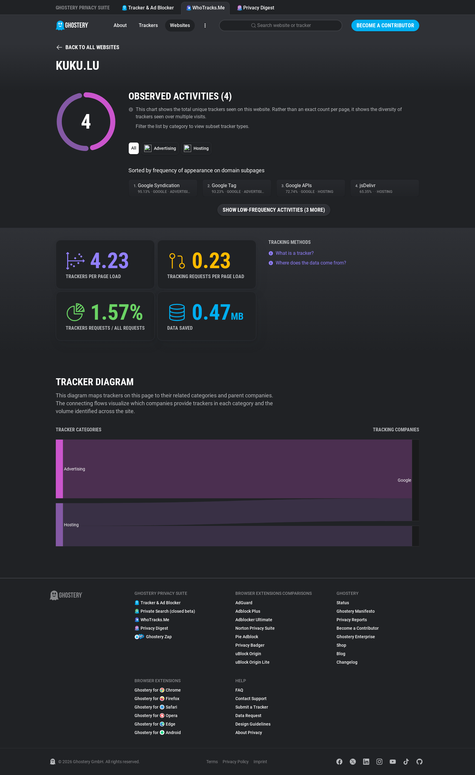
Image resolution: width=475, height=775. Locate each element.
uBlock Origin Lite (252, 662)
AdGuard (243, 602)
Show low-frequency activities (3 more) (274, 210)
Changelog (347, 662)
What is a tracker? (291, 253)
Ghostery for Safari (156, 707)
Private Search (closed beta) (165, 611)
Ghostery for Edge (155, 724)
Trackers (148, 25)
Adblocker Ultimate (253, 619)
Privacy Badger (249, 645)
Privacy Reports (352, 619)
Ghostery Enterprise (356, 636)
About (120, 25)
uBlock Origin (248, 653)
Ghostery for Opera (156, 715)
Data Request (248, 715)
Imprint (260, 761)
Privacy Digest (255, 8)
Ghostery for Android (158, 732)
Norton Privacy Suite (255, 628)
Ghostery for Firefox (157, 698)
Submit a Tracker (251, 707)
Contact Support (251, 698)
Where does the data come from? (307, 263)
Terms (212, 761)
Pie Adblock (246, 636)
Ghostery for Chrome (158, 690)
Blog (341, 653)
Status (343, 602)
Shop (341, 645)
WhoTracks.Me (205, 8)
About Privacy (248, 732)
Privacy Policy (236, 761)
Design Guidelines (253, 724)
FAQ (239, 690)
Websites (180, 25)
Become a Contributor (385, 25)
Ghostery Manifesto (356, 611)
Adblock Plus (247, 611)
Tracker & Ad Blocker (148, 8)
